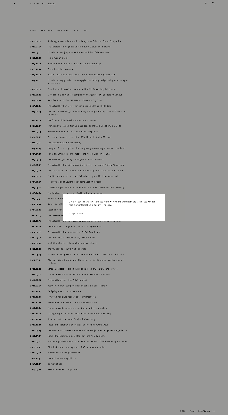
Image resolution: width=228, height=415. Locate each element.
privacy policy (104, 205)
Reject (80, 213)
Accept (72, 213)
